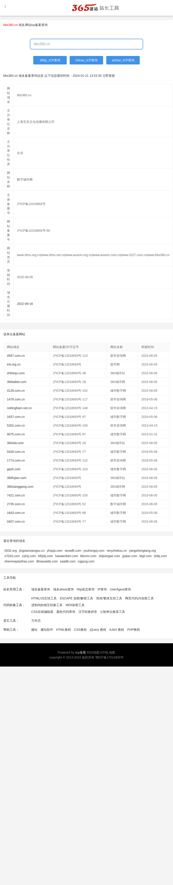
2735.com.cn (16, 504)
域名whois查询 (63, 589)
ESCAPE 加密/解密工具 (76, 598)
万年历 (36, 620)
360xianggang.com (20, 486)
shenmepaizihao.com (19, 561)
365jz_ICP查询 (50, 60)
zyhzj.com (29, 556)
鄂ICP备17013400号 (109, 657)
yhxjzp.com (55, 550)
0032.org (10, 550)
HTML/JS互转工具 (44, 598)
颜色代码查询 (65, 612)
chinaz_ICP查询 (86, 60)
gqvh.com (14, 469)
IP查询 (102, 589)
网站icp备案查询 (36, 25)
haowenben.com (66, 556)
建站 (34, 629)
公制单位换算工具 (112, 612)
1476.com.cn (16, 399)
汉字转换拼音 (87, 612)
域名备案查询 (40, 589)
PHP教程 (133, 629)
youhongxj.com (93, 550)
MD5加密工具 (75, 605)
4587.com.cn (16, 355)
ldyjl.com (146, 556)
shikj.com (160, 556)
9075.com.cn (16, 434)
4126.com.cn (16, 390)
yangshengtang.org (142, 550)
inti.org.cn (14, 364)
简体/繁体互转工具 (109, 598)
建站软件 (47, 629)
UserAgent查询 (120, 589)
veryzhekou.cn (117, 550)
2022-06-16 (25, 304)
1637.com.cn (16, 417)
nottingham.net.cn (19, 408)
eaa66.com (67, 561)
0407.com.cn (16, 521)
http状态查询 (85, 589)
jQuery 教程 (98, 629)
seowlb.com (73, 550)
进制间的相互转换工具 (47, 605)
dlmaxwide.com (47, 561)
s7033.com (12, 556)
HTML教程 (63, 629)
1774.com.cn (16, 460)
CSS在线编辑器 (42, 612)
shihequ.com (16, 373)
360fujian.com (16, 478)
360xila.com (15, 443)
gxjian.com (129, 556)
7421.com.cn (16, 495)
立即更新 (108, 75)
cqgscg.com (86, 561)
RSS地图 (93, 652)
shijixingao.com (109, 556)
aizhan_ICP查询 (123, 60)
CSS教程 (80, 629)
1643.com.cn (16, 513)
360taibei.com (16, 382)
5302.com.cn (16, 425)
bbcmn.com (88, 556)
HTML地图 (107, 652)
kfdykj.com (45, 556)
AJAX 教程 (116, 629)
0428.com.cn (16, 451)
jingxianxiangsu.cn (31, 550)
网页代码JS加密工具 (139, 598)
